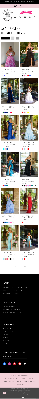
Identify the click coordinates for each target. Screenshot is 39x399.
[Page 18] (25, 267)
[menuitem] (15, 17)
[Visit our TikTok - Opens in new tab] (25, 364)
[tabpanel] (24, 186)
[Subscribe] (31, 357)
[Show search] (35, 17)
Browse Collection (27, 2)
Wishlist (7, 337)
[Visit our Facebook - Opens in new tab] (4, 364)
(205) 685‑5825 (9, 306)
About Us (7, 329)
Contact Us (8, 332)
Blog (5, 343)
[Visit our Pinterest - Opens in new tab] (14, 364)
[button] (15, 17)
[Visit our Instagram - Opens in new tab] (9, 364)
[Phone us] (20, 17)
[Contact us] (19, 6)
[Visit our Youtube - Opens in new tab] (19, 364)
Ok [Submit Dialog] (5, 393)
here (23, 397)
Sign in (6, 334)
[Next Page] (29, 267)
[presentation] (10, 54)
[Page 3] (18, 267)
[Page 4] (20, 267)
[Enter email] (17, 357)
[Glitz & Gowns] (7, 15)
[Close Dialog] (1, 393)
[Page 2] (15, 267)
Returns (6, 340)
